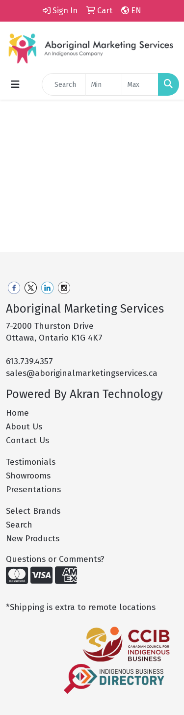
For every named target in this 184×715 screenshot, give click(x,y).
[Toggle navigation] (15, 84)
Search (19, 525)
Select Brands (33, 511)
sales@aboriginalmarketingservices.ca (82, 373)
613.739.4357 (29, 361)
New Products (32, 538)
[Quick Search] (64, 84)
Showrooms (28, 476)
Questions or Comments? (55, 559)
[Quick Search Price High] (140, 84)
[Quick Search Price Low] (103, 84)
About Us (24, 427)
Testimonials (30, 462)
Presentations (33, 489)
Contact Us (27, 440)
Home (17, 413)
